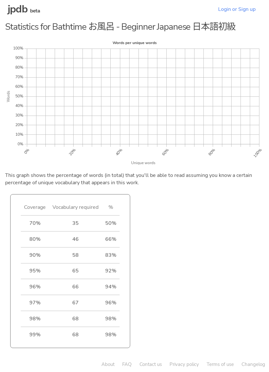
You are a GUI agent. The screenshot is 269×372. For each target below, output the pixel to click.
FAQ (127, 364)
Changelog (253, 364)
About (108, 364)
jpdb (18, 9)
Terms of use (220, 364)
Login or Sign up (237, 9)
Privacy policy (184, 364)
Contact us (150, 364)
